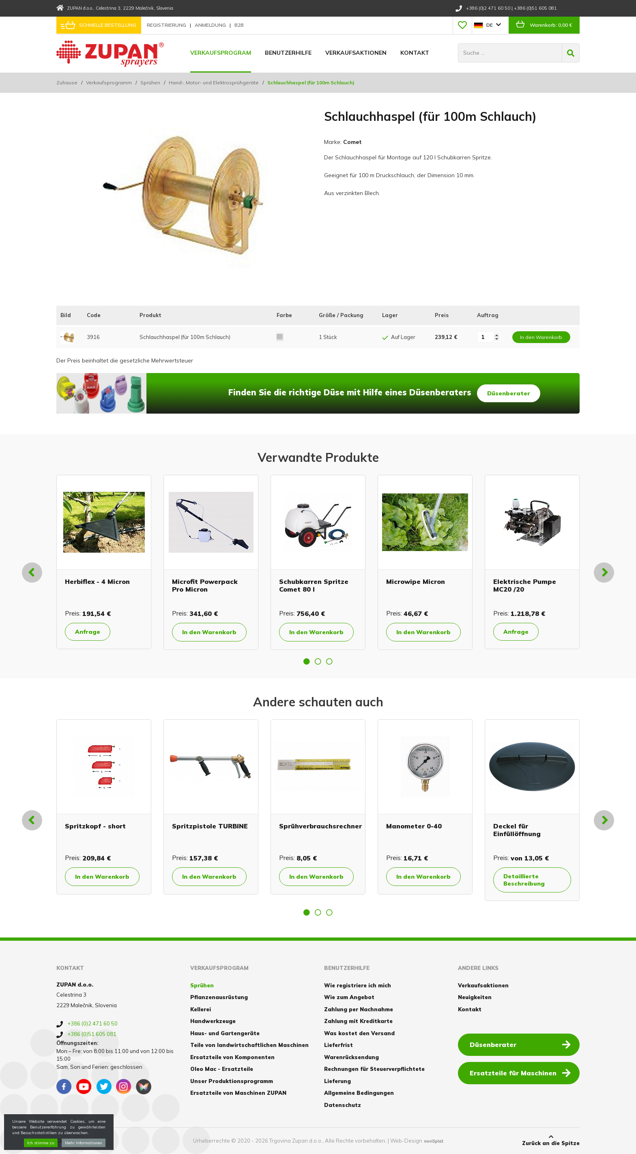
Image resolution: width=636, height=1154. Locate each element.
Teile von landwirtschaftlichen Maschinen (249, 1045)
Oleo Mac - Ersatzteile (221, 1069)
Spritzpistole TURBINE (210, 826)
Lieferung (337, 1081)
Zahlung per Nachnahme (358, 1009)
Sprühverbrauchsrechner (320, 826)
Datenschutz (342, 1105)
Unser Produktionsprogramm (231, 1081)
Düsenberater (508, 393)
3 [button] (329, 661)
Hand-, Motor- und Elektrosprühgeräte (214, 82)
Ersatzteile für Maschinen (520, 1072)
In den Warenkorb (209, 632)
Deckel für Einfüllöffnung (517, 830)
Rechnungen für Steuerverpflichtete (374, 1069)
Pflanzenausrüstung (219, 997)
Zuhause (66, 82)
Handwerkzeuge (213, 1021)
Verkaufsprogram (220, 52)
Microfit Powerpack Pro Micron (205, 585)
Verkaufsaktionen (356, 52)
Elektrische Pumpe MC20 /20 (524, 585)
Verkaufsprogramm (109, 82)
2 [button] (318, 661)
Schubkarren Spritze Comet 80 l (313, 585)
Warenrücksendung (351, 1057)
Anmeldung (211, 25)
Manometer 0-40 (414, 826)
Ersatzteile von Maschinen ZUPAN (238, 1093)
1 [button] (306, 661)
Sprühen (150, 82)
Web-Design (406, 1140)
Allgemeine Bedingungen (359, 1093)
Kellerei (200, 1009)
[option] (103, 562)
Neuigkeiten (475, 997)
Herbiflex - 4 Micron (97, 581)
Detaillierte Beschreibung (524, 880)
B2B (239, 25)
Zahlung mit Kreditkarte (358, 1021)
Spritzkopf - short (95, 826)
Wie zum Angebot (349, 997)
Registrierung (167, 25)
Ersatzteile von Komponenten (232, 1057)
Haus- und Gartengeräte (225, 1033)
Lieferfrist (338, 1045)
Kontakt (414, 52)
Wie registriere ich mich (357, 985)
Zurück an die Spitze (551, 1140)
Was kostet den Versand (359, 1033)
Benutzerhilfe (288, 52)
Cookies (67, 1140)
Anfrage (87, 631)
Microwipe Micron (415, 581)
